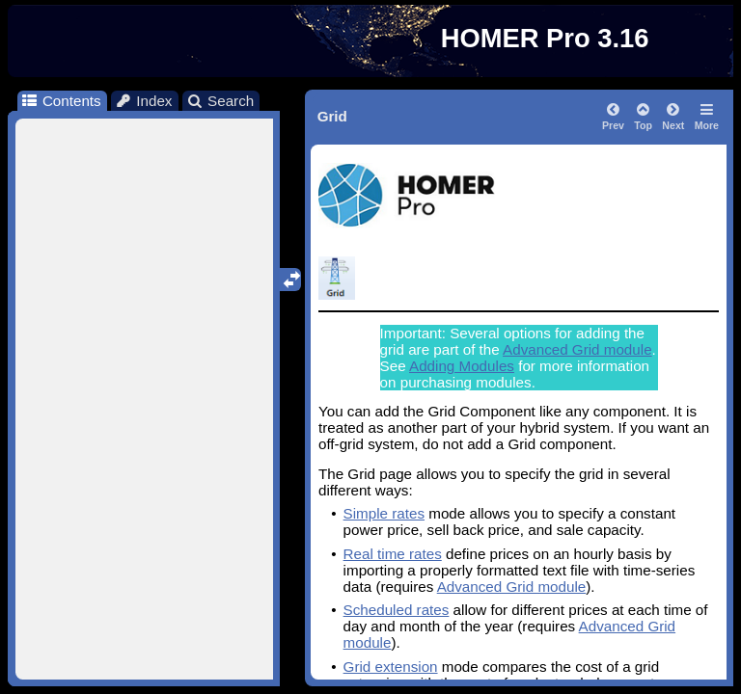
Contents (60, 101)
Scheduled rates (396, 609)
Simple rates (384, 513)
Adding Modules (461, 366)
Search (220, 101)
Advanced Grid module (577, 349)
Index (144, 101)
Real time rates (392, 554)
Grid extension (390, 666)
